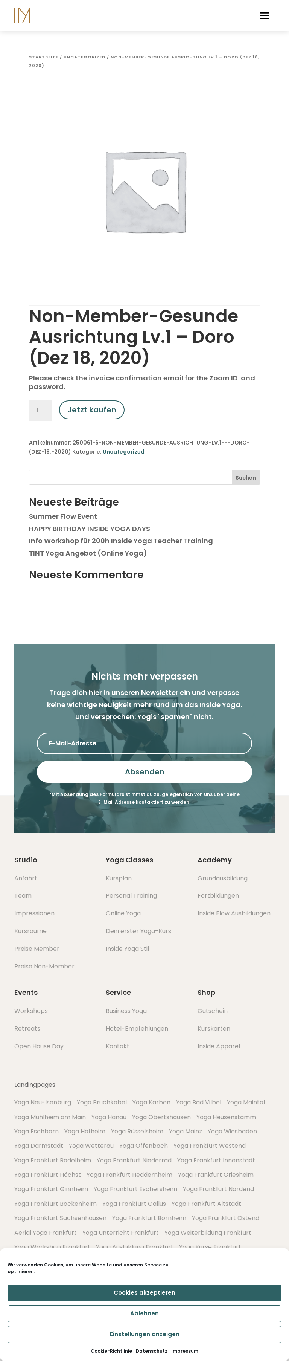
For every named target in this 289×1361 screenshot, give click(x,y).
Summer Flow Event (63, 516)
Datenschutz (151, 1351)
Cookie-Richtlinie (111, 1351)
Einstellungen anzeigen (144, 1334)
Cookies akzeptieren (144, 1293)
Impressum (184, 1351)
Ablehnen (144, 1313)
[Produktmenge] (40, 411)
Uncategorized (84, 57)
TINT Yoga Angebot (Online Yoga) (88, 553)
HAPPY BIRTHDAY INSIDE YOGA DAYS (89, 528)
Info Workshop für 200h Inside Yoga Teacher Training (121, 540)
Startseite (43, 57)
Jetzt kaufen (91, 410)
